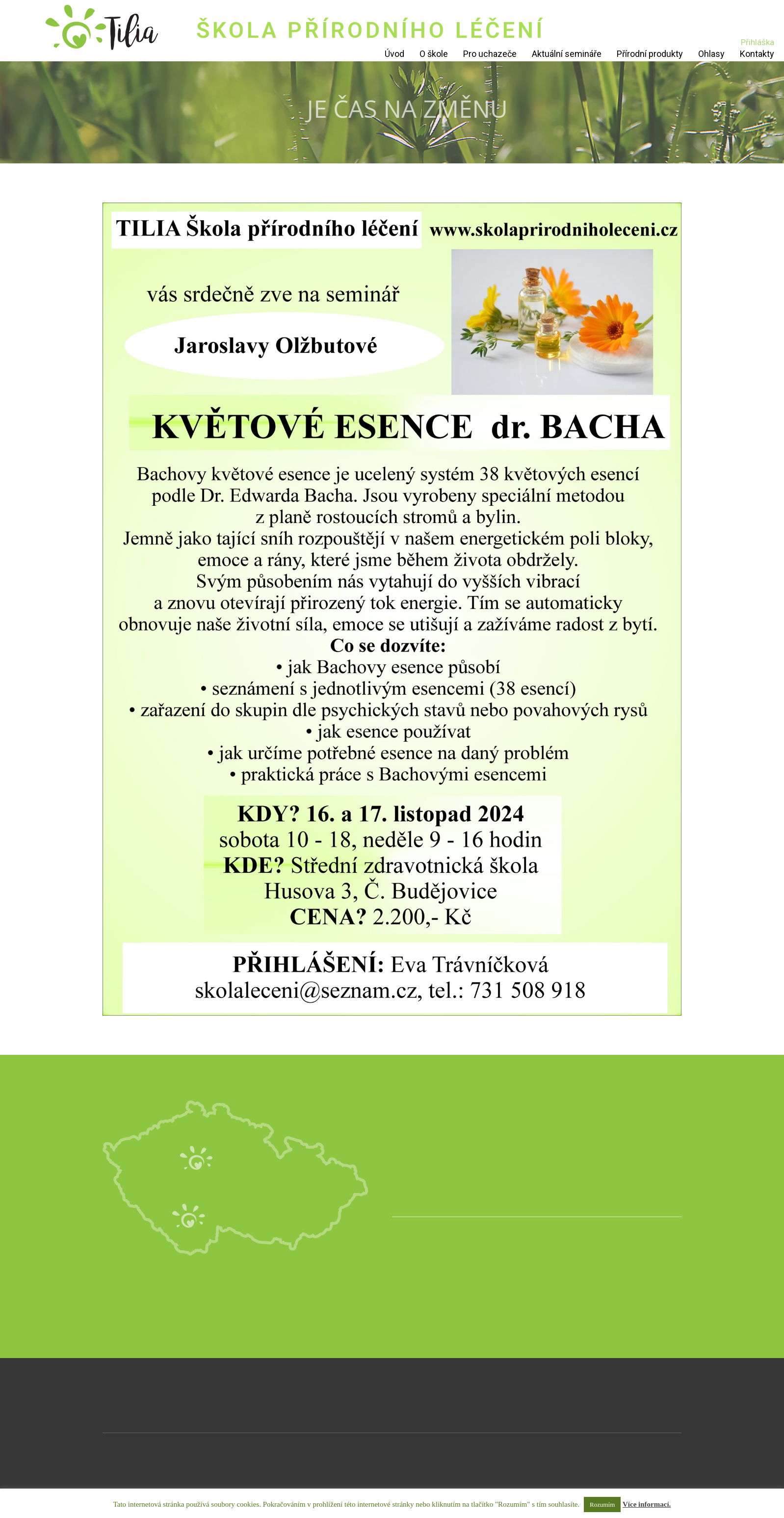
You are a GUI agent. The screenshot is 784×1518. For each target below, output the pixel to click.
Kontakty (757, 54)
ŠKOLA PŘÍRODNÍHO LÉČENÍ (370, 30)
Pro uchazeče (490, 54)
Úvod (394, 54)
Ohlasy (711, 54)
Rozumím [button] (602, 1504)
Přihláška (757, 42)
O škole (433, 54)
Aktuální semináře (566, 54)
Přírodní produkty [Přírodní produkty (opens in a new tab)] (650, 54)
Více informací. (647, 1504)
